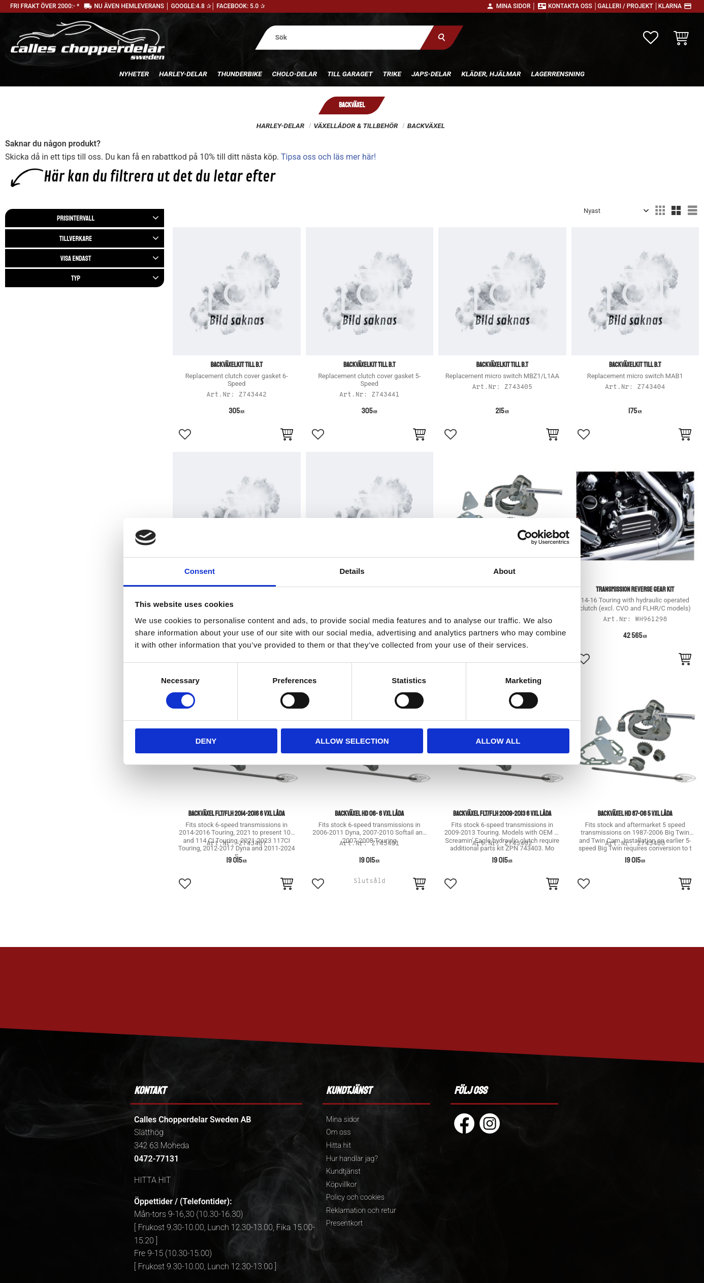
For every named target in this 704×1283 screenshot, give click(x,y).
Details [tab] (351, 571)
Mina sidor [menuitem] (342, 1119)
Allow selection (352, 741)
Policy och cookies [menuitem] (355, 1197)
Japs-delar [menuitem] (431, 74)
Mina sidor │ (516, 6)
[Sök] (442, 37)
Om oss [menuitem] (338, 1132)
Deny (206, 741)
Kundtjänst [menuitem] (343, 1171)
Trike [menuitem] (392, 74)
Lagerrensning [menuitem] (558, 74)
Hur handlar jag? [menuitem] (352, 1158)
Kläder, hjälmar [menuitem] (491, 74)
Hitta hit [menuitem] (338, 1145)
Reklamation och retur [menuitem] (361, 1210)
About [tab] (504, 571)
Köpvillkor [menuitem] (341, 1184)
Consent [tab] (199, 571)
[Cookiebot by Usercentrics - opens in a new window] (525, 537)
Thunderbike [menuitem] (239, 74)
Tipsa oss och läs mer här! (328, 157)
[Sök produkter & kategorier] (345, 37)
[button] (650, 37)
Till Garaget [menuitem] (349, 74)
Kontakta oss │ (572, 6)
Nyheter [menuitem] (134, 74)
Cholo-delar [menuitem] (294, 74)
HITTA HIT (152, 1180)
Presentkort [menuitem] (344, 1223)
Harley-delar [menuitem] (183, 74)
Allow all (498, 741)
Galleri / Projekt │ (627, 6)
